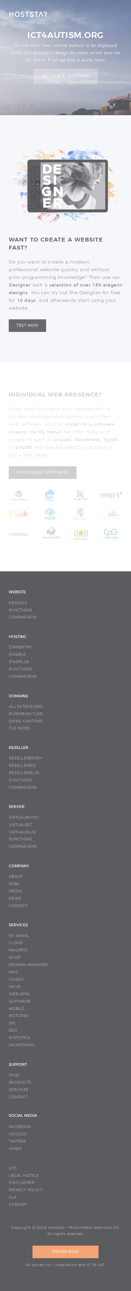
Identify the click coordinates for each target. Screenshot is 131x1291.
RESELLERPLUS (24, 773)
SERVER (16, 807)
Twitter (17, 1141)
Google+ (18, 1134)
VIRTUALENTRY (24, 817)
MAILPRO (18, 950)
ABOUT (16, 876)
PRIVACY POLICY (26, 1190)
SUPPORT (18, 1065)
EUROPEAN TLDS (26, 714)
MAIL (14, 972)
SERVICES (18, 925)
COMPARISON (23, 617)
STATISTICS (19, 1038)
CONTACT (18, 906)
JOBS (14, 884)
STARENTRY (20, 647)
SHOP (14, 957)
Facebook (20, 1127)
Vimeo (15, 1149)
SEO (13, 1030)
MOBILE (16, 1009)
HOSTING (18, 637)
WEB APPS (19, 994)
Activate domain (65, 76)
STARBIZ (17, 654)
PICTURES (18, 1016)
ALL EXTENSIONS (26, 706)
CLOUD (16, 943)
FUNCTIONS (20, 610)
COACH (16, 979)
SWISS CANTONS (26, 721)
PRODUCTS (20, 1082)
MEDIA (15, 891)
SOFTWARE (20, 1001)
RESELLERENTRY (25, 758)
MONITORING (22, 1045)
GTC (13, 1168)
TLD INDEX (19, 728)
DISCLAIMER (22, 1183)
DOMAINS (18, 696)
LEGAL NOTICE (24, 1176)
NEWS (15, 898)
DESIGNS (18, 603)
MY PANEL (19, 936)
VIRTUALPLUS (22, 832)
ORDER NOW (65, 1252)
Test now (27, 325)
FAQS (14, 1075)
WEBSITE (17, 592)
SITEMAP (18, 1205)
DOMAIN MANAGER (28, 965)
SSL (12, 1023)
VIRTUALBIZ (20, 825)
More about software (42, 472)
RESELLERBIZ (22, 765)
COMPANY (19, 866)
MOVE (15, 987)
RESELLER (18, 748)
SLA (13, 1197)
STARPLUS (19, 662)
